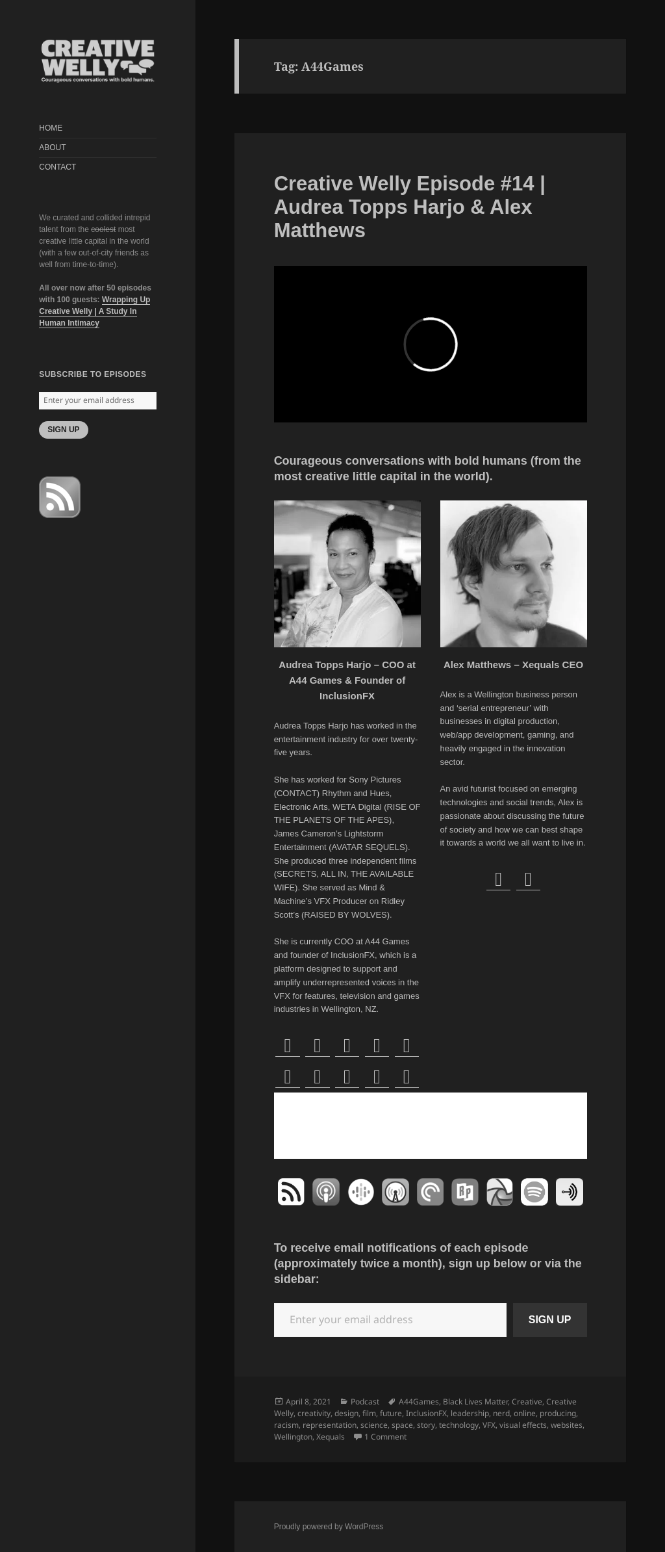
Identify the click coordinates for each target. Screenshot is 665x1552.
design (346, 1413)
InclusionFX (426, 1413)
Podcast (365, 1401)
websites (567, 1424)
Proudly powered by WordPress (329, 1526)
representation (330, 1424)
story (426, 1424)
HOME (50, 128)
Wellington (293, 1436)
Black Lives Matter (475, 1401)
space (402, 1424)
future (391, 1413)
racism (286, 1424)
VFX (489, 1424)
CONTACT (57, 167)
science (374, 1424)
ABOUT (52, 147)
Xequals (330, 1436)
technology (459, 1424)
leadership (470, 1413)
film (369, 1413)
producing (558, 1413)
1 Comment (385, 1436)
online (525, 1413)
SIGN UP (63, 429)
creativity (314, 1413)
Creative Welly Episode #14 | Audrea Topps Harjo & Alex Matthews (410, 207)
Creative (527, 1401)
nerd (501, 1413)
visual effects (523, 1424)
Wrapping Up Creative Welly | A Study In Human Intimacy (94, 311)
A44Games (419, 1401)
